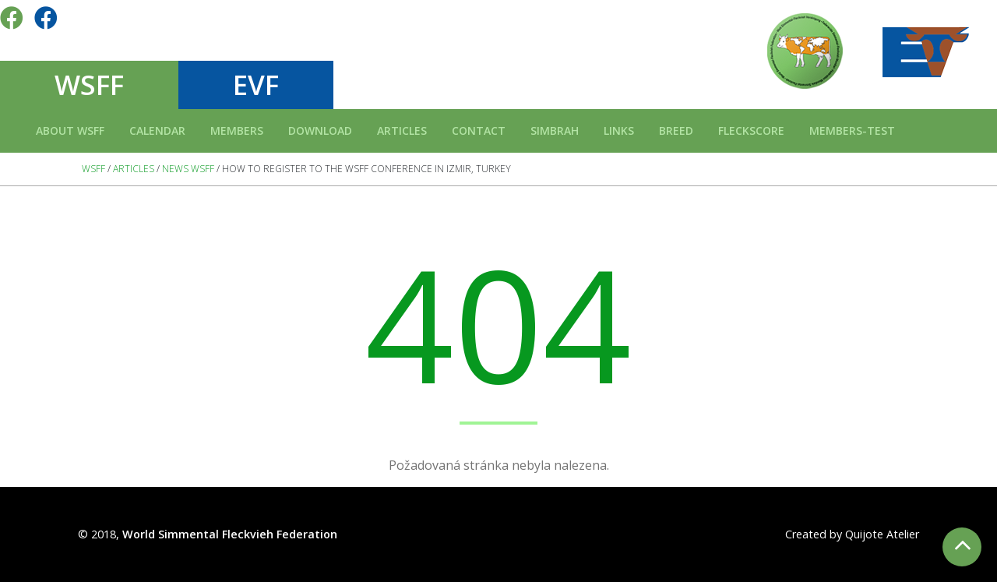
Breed (676, 130)
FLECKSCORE (751, 130)
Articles (402, 130)
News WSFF (188, 168)
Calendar (157, 130)
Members (236, 130)
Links (619, 130)
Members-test (852, 130)
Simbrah (554, 130)
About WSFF (70, 130)
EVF (256, 84)
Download (320, 130)
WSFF (89, 84)
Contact (479, 130)
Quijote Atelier (882, 534)
